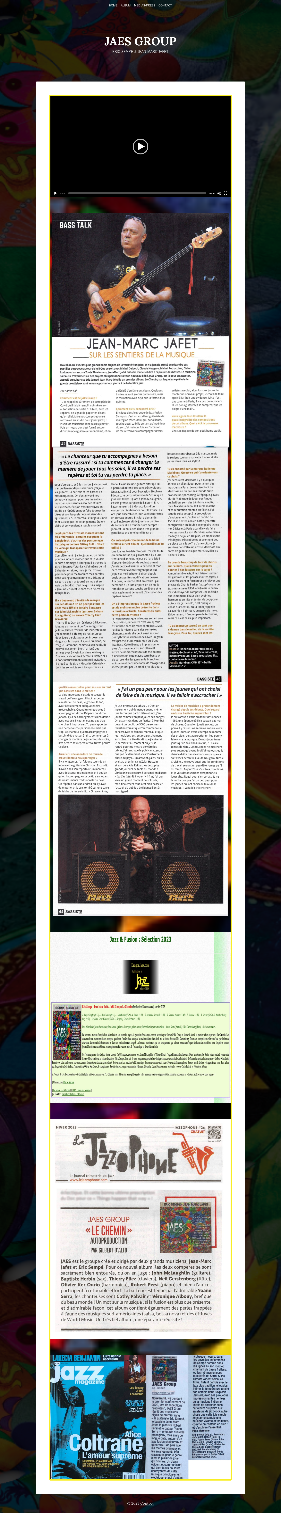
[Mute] (219, 193)
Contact (165, 6)
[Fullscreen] (225, 193)
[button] (140, 146)
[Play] (55, 193)
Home (113, 6)
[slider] (137, 193)
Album (126, 6)
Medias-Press (144, 6)
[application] (140, 146)
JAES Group (140, 41)
